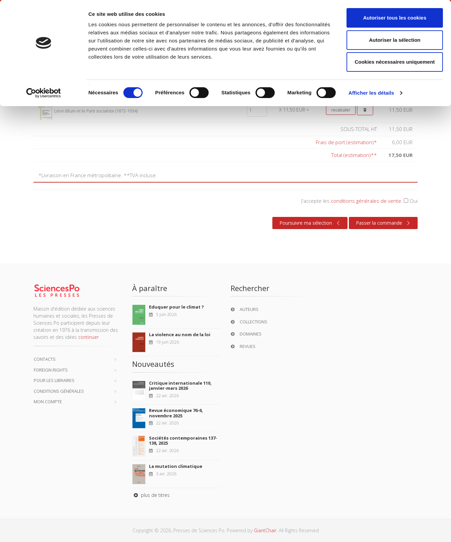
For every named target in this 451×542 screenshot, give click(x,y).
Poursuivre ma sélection (310, 223)
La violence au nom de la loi (179, 334)
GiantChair (265, 530)
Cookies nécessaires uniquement (395, 62)
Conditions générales (59, 391)
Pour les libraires (54, 380)
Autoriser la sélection (395, 40)
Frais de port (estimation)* (346, 142)
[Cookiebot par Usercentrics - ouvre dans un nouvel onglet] (43, 93)
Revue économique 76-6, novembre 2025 (176, 413)
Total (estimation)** (354, 155)
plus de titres (151, 495)
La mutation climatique (175, 466)
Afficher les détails (371, 93)
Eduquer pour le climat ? (176, 307)
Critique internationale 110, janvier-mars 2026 (180, 385)
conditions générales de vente (366, 200)
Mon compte (48, 401)
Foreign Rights (51, 370)
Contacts (45, 359)
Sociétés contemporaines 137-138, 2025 (183, 440)
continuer (88, 337)
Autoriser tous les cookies (394, 18)
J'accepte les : (359, 200)
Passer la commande (384, 223)
